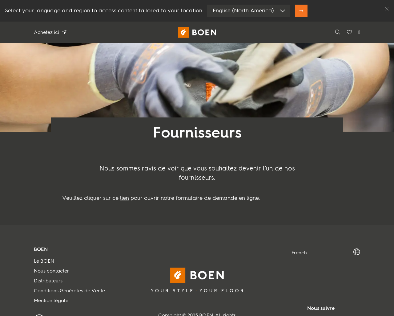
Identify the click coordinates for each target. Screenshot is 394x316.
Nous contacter (51, 271)
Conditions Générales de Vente (69, 291)
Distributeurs (48, 281)
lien (124, 198)
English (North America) (243, 11)
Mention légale (51, 300)
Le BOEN (44, 261)
